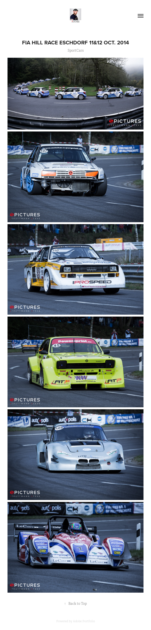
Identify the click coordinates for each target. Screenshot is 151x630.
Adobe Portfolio (84, 621)
